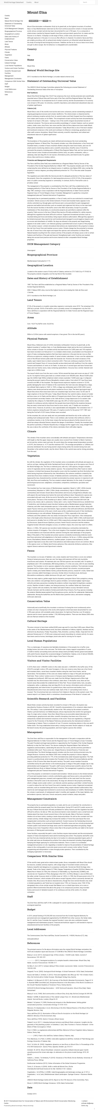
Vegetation (8, 55)
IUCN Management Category (14, 28)
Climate (7, 52)
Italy (50, 21)
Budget (7, 86)
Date (6, 95)
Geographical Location (12, 34)
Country (28, 2)
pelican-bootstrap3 (16, 1105)
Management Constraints (13, 78)
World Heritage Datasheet (14, 2)
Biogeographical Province (13, 31)
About (36, 2)
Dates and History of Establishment (12, 38)
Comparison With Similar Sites (15, 81)
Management (9, 76)
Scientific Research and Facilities (13, 72)
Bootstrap (30, 1105)
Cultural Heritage (10, 63)
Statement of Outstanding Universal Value (13, 25)
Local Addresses (10, 89)
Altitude (7, 47)
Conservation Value (11, 60)
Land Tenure (9, 41)
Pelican (25, 1105)
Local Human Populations (13, 66)
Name (7, 18)
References (9, 92)
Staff (6, 84)
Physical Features (11, 49)
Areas (7, 44)
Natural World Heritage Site (14, 21)
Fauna (7, 57)
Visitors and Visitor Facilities (14, 68)
